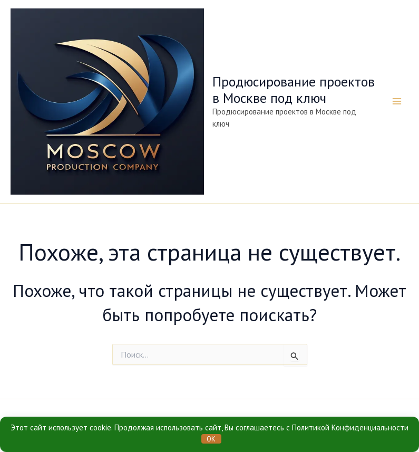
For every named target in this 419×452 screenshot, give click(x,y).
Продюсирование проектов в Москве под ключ (293, 90)
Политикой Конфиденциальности (350, 427)
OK (211, 439)
